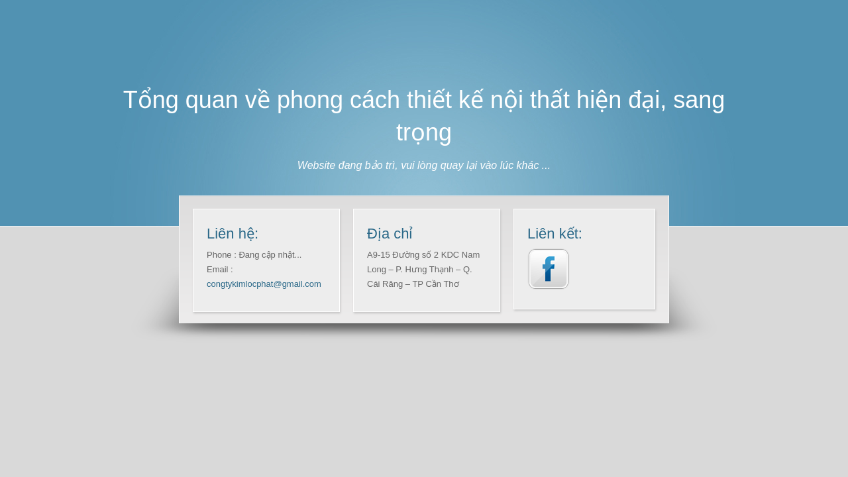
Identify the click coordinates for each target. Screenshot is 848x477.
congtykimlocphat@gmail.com (264, 284)
